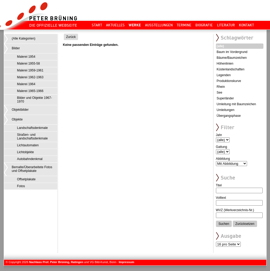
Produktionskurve (229, 81)
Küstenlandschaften (230, 69)
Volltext (221, 198)
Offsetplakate (26, 179)
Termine (184, 25)
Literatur (226, 25)
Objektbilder (20, 110)
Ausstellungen (159, 25)
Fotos (21, 186)
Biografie (204, 25)
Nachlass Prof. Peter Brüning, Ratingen (56, 262)
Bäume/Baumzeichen (232, 58)
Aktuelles (115, 25)
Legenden (224, 75)
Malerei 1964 (26, 84)
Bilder (16, 48)
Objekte (17, 119)
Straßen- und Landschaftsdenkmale (32, 136)
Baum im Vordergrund (232, 52)
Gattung (221, 147)
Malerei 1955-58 (28, 63)
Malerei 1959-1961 (30, 70)
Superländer (225, 98)
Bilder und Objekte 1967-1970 (34, 99)
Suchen (224, 224)
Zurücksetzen (244, 224)
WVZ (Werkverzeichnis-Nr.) (235, 210)
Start (97, 25)
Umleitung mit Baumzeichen (236, 104)
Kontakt (246, 25)
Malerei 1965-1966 (30, 91)
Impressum (126, 262)
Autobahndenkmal (30, 159)
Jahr (219, 135)
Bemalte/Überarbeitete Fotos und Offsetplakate (32, 169)
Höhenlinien (225, 63)
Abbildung (223, 159)
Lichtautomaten (28, 145)
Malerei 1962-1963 (30, 77)
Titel (219, 185)
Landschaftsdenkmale (32, 128)
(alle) (220, 46)
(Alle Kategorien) (23, 38)
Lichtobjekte (25, 152)
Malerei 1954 (26, 57)
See (219, 92)
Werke (135, 25)
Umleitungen (225, 110)
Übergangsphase (229, 116)
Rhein (221, 87)
